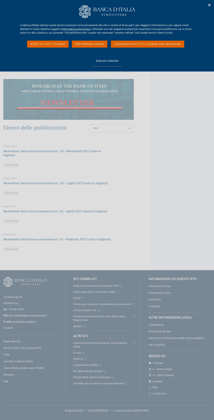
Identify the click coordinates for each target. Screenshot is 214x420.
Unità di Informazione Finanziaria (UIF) (95, 285)
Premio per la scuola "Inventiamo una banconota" (102, 304)
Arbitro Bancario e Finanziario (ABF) (94, 292)
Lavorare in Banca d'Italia (18, 361)
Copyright (154, 306)
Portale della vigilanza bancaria (91, 377)
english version (107, 62)
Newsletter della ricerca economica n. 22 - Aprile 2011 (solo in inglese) (55, 211)
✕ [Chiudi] (209, 5)
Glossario (9, 374)
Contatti (8, 327)
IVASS (76, 298)
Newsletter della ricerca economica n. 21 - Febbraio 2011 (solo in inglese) (57, 239)
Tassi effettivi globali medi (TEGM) (23, 368)
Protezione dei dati (160, 331)
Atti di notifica (157, 344)
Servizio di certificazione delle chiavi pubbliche (176, 338)
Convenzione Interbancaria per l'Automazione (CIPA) (100, 344)
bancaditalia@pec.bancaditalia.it (28, 315)
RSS (153, 387)
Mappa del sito (12, 341)
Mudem (77, 326)
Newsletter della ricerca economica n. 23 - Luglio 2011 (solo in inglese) (55, 183)
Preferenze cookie (160, 292)
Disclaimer (155, 299)
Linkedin (156, 381)
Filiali (6, 354)
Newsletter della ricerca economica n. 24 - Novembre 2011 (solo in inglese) (52, 153)
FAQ (5, 381)
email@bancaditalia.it (24, 321)
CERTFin (78, 359)
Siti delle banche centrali (87, 371)
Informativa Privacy (160, 286)
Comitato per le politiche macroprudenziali (98, 383)
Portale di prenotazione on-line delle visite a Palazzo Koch (99, 318)
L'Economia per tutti (84, 310)
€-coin (77, 352)
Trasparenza (156, 324)
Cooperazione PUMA (85, 365)
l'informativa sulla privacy (76, 29)
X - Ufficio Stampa (161, 375)
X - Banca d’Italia (160, 369)
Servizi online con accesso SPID (22, 347)
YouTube (156, 363)
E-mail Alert (158, 393)
